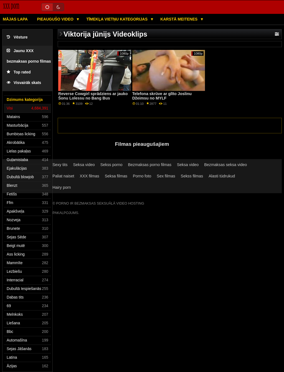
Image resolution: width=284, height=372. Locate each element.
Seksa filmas (116, 176)
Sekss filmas (192, 176)
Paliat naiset (63, 176)
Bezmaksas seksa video (225, 164)
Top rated (19, 72)
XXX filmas (89, 176)
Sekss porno (111, 164)
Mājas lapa (15, 19)
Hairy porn (61, 187)
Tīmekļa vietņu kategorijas (117, 19)
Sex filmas (166, 176)
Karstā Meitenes (179, 19)
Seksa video (84, 164)
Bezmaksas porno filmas (149, 164)
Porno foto (142, 176)
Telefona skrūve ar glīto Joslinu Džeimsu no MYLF (162, 96)
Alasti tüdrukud (222, 176)
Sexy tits (59, 164)
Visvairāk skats (24, 83)
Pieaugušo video (55, 19)
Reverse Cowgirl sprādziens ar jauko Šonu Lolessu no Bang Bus (93, 96)
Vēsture (17, 37)
